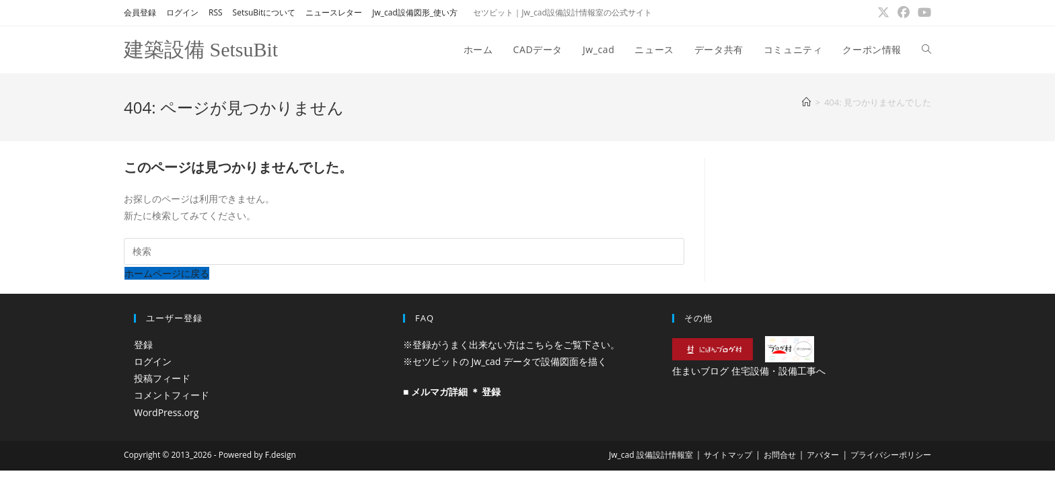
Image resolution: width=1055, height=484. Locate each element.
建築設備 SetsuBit (201, 49)
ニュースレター (333, 12)
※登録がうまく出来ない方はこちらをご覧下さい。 (511, 344)
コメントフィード (171, 395)
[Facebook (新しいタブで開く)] (904, 12)
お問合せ (780, 454)
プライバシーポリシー (890, 454)
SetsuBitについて (264, 12)
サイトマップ (728, 454)
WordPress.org (166, 412)
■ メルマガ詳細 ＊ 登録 (452, 391)
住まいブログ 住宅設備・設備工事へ (749, 370)
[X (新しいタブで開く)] (883, 12)
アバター (823, 454)
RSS (216, 12)
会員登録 (140, 12)
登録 (143, 344)
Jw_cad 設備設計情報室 (651, 454)
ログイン (182, 12)
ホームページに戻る (166, 273)
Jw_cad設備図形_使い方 (415, 12)
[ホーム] (806, 102)
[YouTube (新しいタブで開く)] (922, 12)
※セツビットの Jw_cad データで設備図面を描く (505, 361)
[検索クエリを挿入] (404, 251)
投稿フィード (162, 378)
